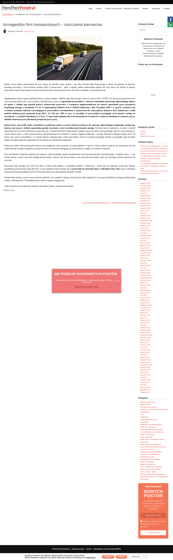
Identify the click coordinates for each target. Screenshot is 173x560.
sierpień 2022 (145, 191)
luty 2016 (143, 355)
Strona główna (7, 14)
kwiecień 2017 (145, 320)
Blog (90, 9)
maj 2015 (143, 377)
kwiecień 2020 (145, 235)
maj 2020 (143, 233)
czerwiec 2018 (145, 285)
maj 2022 (143, 193)
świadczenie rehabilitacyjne (150, 454)
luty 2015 (143, 385)
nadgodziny (144, 417)
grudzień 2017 (145, 300)
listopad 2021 (145, 201)
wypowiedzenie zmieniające (150, 459)
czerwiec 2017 (145, 315)
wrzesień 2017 (145, 308)
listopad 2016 (145, 332)
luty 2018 (143, 295)
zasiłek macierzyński (147, 464)
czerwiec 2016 (145, 345)
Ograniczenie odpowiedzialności (27, 554)
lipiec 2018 (144, 283)
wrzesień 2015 (145, 367)
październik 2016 (146, 335)
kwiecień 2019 (145, 265)
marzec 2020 (145, 238)
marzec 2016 (145, 352)
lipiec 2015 (144, 372)
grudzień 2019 (145, 245)
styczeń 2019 (145, 270)
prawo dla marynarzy (147, 427)
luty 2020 (143, 240)
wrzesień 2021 (145, 203)
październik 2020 (146, 220)
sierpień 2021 (145, 206)
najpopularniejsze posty (148, 419)
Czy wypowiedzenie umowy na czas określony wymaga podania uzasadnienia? (153, 158)
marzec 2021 (145, 211)
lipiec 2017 (144, 313)
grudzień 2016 (145, 330)
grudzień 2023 (145, 183)
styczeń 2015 (145, 387)
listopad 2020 (145, 218)
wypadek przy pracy (147, 457)
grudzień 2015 (145, 360)
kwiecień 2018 (145, 290)
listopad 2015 (145, 362)
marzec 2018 (145, 293)
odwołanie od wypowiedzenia (150, 424)
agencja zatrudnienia (147, 402)
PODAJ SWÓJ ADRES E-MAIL (86, 287)
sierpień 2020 (145, 225)
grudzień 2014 (145, 390)
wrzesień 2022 (145, 188)
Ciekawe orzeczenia (147, 136)
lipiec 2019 (144, 258)
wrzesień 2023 (145, 186)
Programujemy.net (166, 554)
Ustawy (142, 131)
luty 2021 (143, 213)
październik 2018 (146, 278)
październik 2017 (146, 305)
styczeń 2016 (145, 357)
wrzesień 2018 (145, 280)
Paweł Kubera (146, 554)
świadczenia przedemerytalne (151, 452)
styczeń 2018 (145, 298)
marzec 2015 (145, 382)
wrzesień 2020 (145, 223)
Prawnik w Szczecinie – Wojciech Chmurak (122, 9)
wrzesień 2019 (145, 253)
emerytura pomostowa (148, 407)
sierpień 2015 (145, 370)
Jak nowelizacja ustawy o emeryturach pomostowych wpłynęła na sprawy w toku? (154, 166)
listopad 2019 (145, 248)
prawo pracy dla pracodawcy (150, 444)
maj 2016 (143, 347)
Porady (99, 9)
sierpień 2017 (145, 310)
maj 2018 (143, 288)
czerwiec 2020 (145, 230)
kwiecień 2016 (145, 350)
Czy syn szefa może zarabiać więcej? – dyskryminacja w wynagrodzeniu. (110, 203)
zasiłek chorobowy (147, 462)
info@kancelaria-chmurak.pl (46, 2)
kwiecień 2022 (145, 196)
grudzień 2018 (145, 273)
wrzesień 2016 (145, 337)
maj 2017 (143, 318)
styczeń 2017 (145, 327)
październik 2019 (146, 250)
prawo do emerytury (147, 434)
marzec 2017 (145, 323)
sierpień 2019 (145, 255)
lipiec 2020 (144, 228)
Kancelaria (156, 9)
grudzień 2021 (145, 198)
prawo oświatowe (146, 437)
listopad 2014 (145, 392)
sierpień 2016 (145, 340)
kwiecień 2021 (145, 208)
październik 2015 (146, 365)
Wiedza (145, 9)
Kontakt (166, 9)
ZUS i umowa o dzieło (148, 472)
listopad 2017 (145, 303)
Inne (12, 190)
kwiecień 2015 (145, 380)
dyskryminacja (145, 404)
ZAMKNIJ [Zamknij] (117, 281)
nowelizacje (144, 422)
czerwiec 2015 (145, 375)
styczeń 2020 (145, 243)
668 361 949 (20, 2)
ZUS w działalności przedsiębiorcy (152, 474)
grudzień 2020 (145, 215)
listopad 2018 (145, 275)
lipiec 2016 (144, 342)
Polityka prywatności (10, 554)
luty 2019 (143, 268)
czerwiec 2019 (145, 260)
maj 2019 (143, 263)
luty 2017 (143, 325)
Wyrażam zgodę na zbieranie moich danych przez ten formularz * (153, 524)
